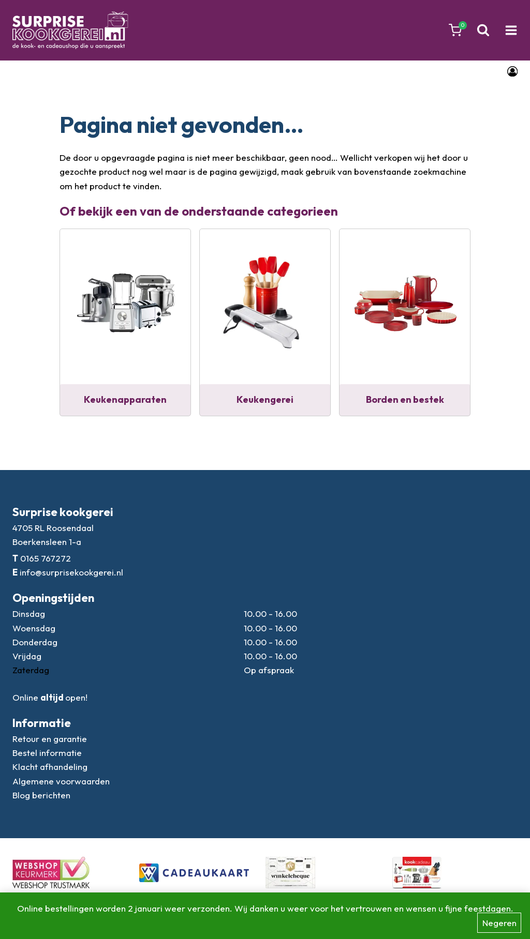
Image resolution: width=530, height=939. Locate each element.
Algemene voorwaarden (61, 781)
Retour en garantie (49, 738)
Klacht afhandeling (49, 766)
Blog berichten (41, 795)
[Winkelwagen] (455, 30)
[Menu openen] (511, 30)
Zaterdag (30, 669)
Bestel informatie (47, 752)
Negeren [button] (499, 922)
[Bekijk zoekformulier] (483, 30)
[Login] (512, 71)
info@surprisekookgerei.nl (71, 572)
